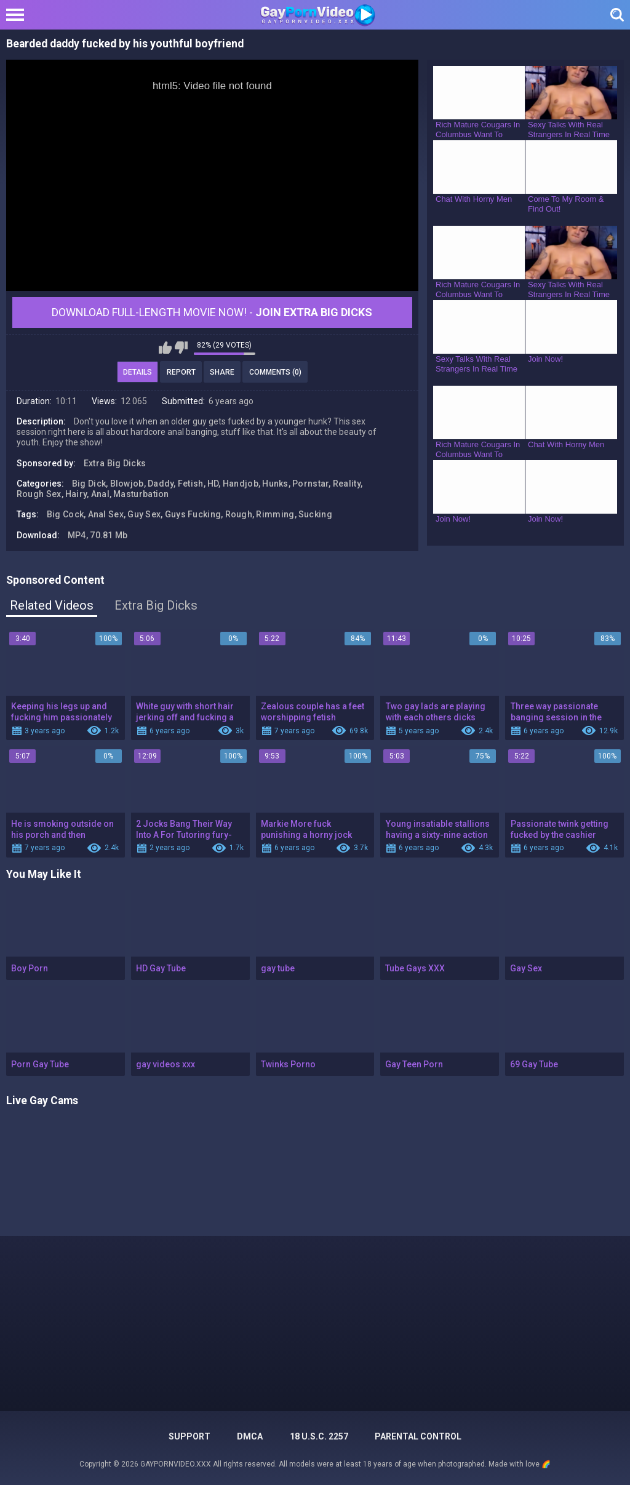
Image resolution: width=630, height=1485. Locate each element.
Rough (239, 514)
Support (189, 1436)
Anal (100, 494)
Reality (347, 483)
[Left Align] (18, 14)
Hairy (76, 494)
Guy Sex (144, 514)
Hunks (275, 483)
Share (222, 372)
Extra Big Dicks (115, 463)
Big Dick (89, 483)
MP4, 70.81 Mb (98, 535)
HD (213, 483)
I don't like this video (181, 347)
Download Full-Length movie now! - (212, 312)
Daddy (161, 483)
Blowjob (127, 483)
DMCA (250, 1436)
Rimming (275, 514)
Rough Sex (39, 494)
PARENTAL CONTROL (418, 1436)
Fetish (191, 483)
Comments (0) (275, 372)
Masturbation (141, 494)
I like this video (165, 347)
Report (181, 372)
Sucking (315, 514)
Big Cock (65, 514)
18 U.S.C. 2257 (319, 1436)
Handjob (240, 483)
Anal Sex (106, 514)
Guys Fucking (193, 514)
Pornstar (310, 483)
